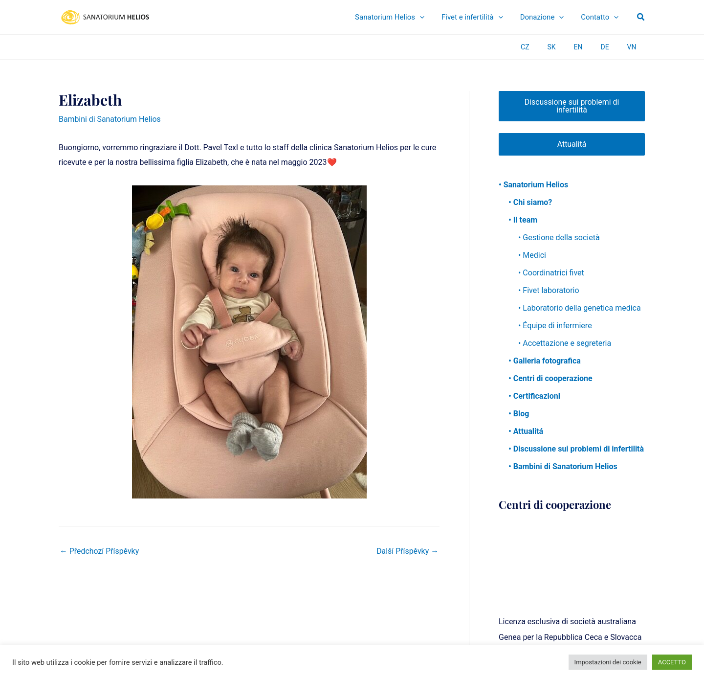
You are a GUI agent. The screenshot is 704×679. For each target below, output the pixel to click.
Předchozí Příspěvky (99, 551)
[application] (445, 17)
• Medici (532, 255)
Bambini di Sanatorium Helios (110, 119)
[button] (641, 17)
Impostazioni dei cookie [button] (607, 662)
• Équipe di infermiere (555, 326)
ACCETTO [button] (672, 662)
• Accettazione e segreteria (564, 343)
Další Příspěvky (407, 551)
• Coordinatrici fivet (551, 273)
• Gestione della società (559, 238)
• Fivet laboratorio (548, 290)
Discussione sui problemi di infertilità (571, 105)
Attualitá (571, 144)
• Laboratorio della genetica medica (579, 308)
